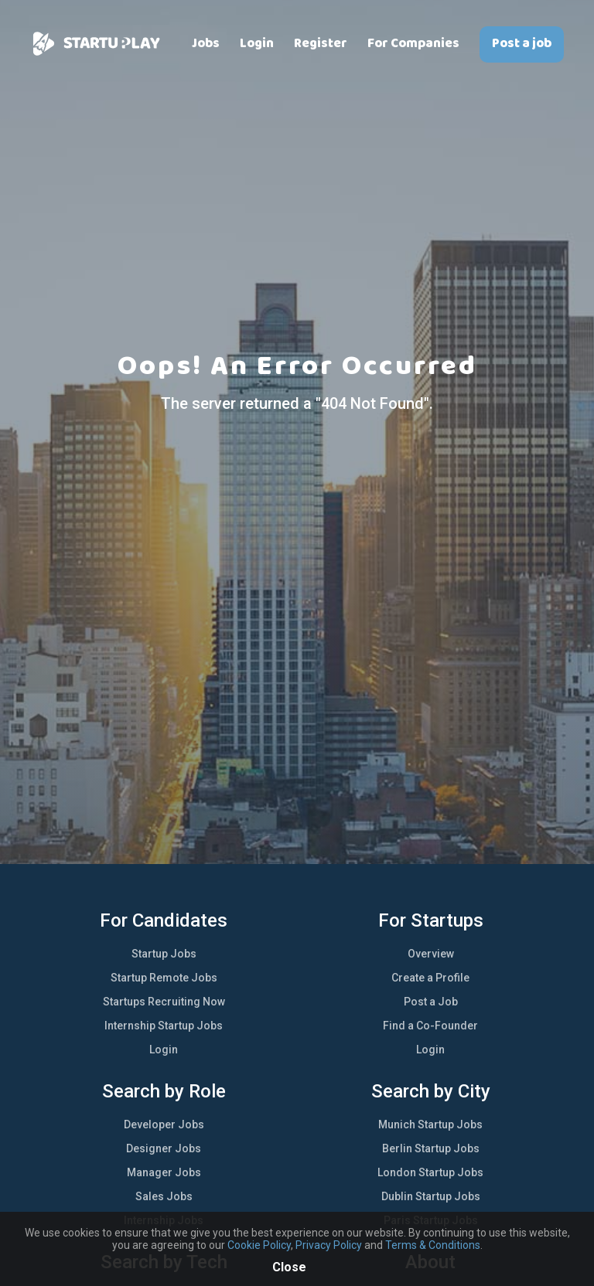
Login (257, 43)
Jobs (206, 43)
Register (320, 43)
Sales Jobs (164, 1196)
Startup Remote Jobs (164, 977)
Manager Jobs (164, 1172)
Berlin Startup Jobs (431, 1148)
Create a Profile (430, 977)
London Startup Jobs (430, 1172)
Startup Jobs (163, 953)
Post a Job (431, 1001)
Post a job (521, 43)
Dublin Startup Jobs (430, 1196)
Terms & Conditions (432, 1245)
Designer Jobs (163, 1148)
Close (289, 1267)
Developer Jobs (164, 1124)
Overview (431, 953)
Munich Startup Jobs (430, 1124)
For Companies (413, 43)
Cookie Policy (259, 1245)
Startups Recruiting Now (164, 1001)
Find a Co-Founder (430, 1025)
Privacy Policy (328, 1245)
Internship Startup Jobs (163, 1025)
